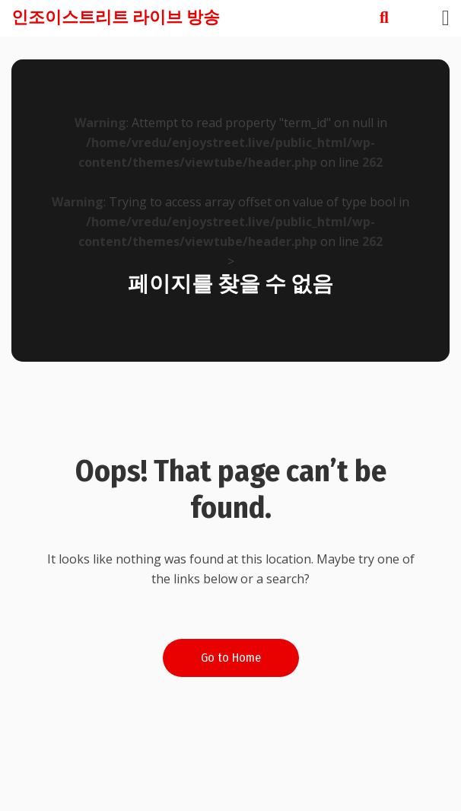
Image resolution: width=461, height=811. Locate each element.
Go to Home (231, 657)
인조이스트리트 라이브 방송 (115, 17)
